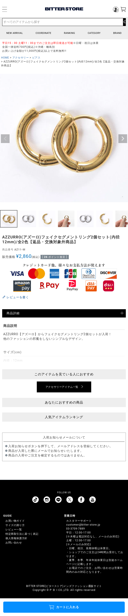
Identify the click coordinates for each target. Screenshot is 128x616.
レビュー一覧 (13, 529)
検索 (124, 22)
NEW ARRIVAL (14, 33)
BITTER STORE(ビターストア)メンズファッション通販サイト (64, 586)
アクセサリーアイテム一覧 (61, 386)
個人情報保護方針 (16, 538)
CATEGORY (94, 33)
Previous (5, 138)
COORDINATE (43, 33)
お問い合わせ (13, 542)
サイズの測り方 (15, 525)
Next (122, 138)
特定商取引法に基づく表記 (21, 533)
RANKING (69, 33)
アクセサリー (20, 57)
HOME (5, 57)
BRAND (117, 33)
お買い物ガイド (15, 520)
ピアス (36, 57)
